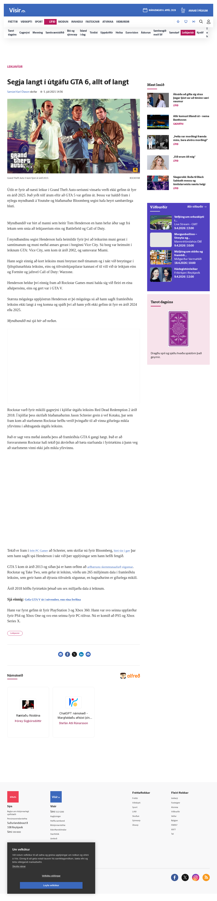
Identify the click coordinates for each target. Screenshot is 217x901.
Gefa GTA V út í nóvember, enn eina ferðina (59, 605)
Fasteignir (178, 808)
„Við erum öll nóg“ (184, 157)
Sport (139, 813)
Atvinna (177, 813)
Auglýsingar (61, 822)
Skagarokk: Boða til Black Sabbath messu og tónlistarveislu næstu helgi (189, 181)
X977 (176, 836)
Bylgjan (177, 827)
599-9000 (18, 838)
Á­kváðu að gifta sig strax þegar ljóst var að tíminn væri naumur (191, 98)
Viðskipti (141, 808)
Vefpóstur (60, 850)
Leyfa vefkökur (73, 885)
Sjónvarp (141, 827)
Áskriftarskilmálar (64, 836)
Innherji (177, 803)
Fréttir (139, 803)
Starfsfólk (60, 840)
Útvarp (139, 831)
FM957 (177, 831)
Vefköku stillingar (29, 885)
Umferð (59, 845)
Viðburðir (178, 817)
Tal (174, 840)
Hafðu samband (64, 826)
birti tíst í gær (127, 550)
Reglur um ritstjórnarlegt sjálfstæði (21, 819)
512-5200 (65, 817)
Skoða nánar (19, 876)
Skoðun (140, 822)
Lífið (138, 817)
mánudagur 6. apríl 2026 (161, 11)
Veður (176, 822)
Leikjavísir (15, 639)
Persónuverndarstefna (19, 825)
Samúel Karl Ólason (18, 92)
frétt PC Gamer (41, 550)
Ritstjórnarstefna (64, 831)
